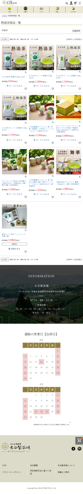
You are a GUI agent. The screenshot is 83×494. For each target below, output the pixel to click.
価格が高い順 (24, 39)
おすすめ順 (34, 39)
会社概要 (34, 465)
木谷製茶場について (66, 465)
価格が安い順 (14, 39)
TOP (4, 465)
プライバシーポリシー (11, 472)
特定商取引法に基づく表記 (40, 472)
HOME (4, 16)
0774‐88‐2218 (41, 300)
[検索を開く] (66, 3)
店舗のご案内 (63, 472)
